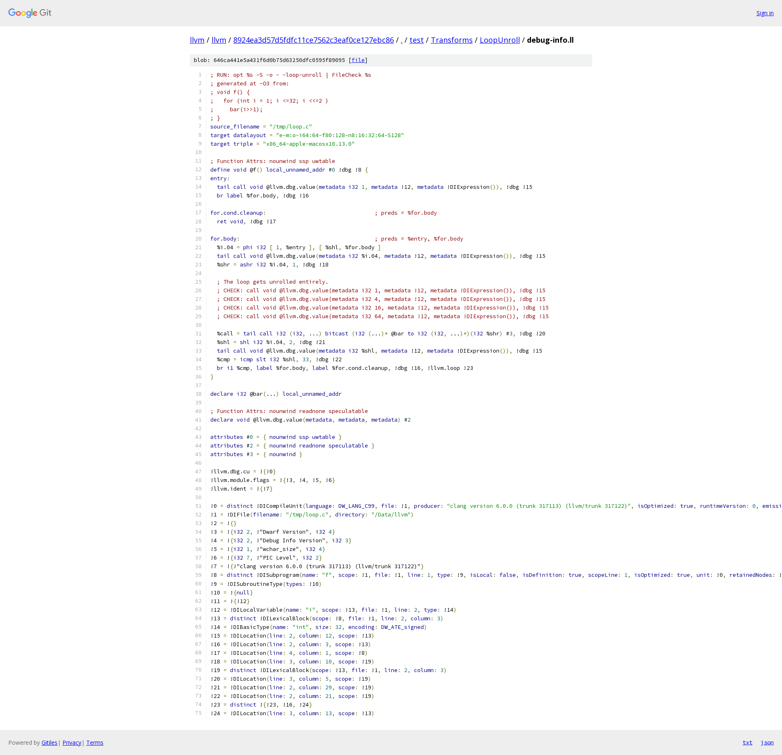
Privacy (71, 742)
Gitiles (49, 742)
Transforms (452, 40)
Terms (95, 742)
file (358, 60)
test (416, 40)
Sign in (765, 13)
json (767, 742)
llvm (197, 40)
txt (747, 742)
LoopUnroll (500, 40)
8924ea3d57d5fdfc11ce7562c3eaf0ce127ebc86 (313, 40)
